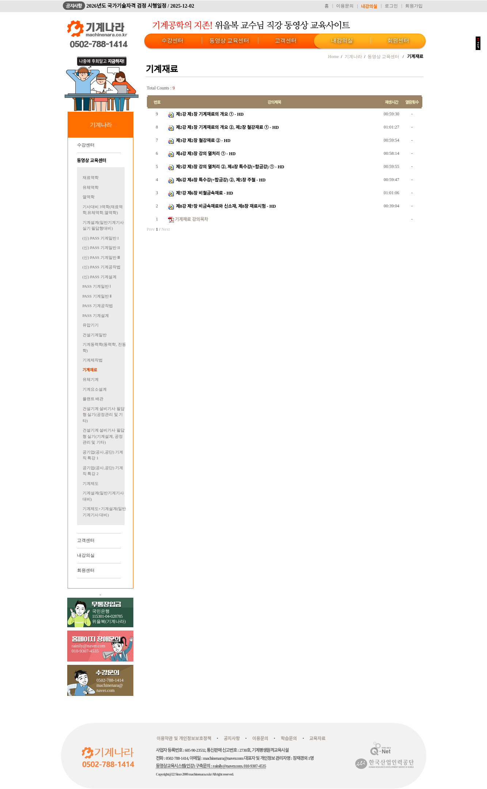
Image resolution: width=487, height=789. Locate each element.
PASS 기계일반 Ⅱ (97, 296)
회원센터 (398, 40)
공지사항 (232, 738)
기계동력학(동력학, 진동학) (104, 347)
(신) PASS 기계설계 (100, 277)
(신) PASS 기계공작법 (102, 267)
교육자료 (317, 738)
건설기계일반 (95, 335)
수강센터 (172, 40)
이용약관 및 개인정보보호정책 (184, 738)
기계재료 (90, 370)
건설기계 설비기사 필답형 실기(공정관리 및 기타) (104, 414)
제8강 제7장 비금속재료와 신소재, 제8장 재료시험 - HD (225, 206)
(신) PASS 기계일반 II (101, 247)
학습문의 (289, 738)
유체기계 (91, 379)
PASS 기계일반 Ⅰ (97, 286)
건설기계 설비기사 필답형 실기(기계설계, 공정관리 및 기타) (104, 436)
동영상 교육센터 (229, 40)
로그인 (391, 5)
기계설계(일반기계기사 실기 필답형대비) (103, 225)
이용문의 (345, 5)
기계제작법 (93, 360)
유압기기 (91, 325)
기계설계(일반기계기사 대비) (103, 496)
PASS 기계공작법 (98, 305)
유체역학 (91, 187)
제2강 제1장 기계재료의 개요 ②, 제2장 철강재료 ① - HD (227, 127)
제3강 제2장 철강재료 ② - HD (203, 140)
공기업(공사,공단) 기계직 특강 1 (103, 455)
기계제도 (91, 483)
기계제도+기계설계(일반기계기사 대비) (104, 511)
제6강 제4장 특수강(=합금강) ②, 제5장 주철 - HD (220, 180)
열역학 (89, 197)
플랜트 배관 (93, 399)
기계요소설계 (95, 389)
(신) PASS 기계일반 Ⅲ (102, 257)
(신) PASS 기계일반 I (101, 238)
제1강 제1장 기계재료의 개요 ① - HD (209, 114)
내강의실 (369, 6)
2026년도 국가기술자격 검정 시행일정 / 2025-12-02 (140, 6)
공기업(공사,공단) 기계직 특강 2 (103, 471)
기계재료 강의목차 (191, 219)
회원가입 (414, 5)
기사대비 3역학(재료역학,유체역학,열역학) (103, 209)
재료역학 (91, 177)
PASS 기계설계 (96, 315)
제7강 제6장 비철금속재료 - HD (204, 193)
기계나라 (353, 56)
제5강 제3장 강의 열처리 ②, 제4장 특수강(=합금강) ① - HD (230, 166)
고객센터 (286, 40)
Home (333, 56)
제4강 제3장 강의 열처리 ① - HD (205, 153)
